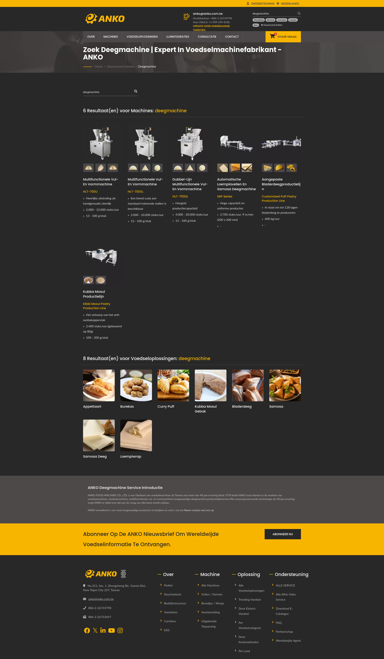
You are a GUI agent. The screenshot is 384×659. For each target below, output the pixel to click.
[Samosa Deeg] (99, 435)
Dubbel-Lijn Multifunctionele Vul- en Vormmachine (190, 184)
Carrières (170, 621)
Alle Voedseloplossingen (251, 587)
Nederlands (290, 3)
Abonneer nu (283, 534)
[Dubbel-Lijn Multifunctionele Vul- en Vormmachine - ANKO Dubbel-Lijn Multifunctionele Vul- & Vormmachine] (192, 148)
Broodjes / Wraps (212, 603)
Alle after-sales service (286, 596)
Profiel (168, 585)
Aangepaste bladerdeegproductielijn (281, 184)
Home (99, 66)
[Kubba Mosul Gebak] (210, 385)
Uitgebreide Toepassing (209, 623)
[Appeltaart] (99, 385)
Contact (232, 37)
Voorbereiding (210, 612)
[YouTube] (111, 630)
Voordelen (170, 612)
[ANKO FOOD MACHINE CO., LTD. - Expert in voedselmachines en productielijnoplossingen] (105, 18)
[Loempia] (281, 20)
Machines (111, 37)
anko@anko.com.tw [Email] (101, 599)
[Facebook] (87, 630)
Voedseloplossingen (142, 37)
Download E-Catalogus (284, 611)
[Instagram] (120, 630)
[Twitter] (95, 630)
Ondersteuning (262, 3)
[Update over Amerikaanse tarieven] (213, 28)
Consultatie (207, 37)
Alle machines (210, 585)
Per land (244, 651)
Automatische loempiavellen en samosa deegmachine (236, 184)
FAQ (279, 622)
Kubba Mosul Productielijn (94, 294)
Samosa (276, 406)
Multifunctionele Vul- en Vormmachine (100, 181)
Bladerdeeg (242, 406)
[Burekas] (136, 385)
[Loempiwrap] (136, 435)
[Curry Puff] (173, 385)
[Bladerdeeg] (248, 385)
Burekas (127, 406)
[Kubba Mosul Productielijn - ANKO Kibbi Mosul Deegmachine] (102, 260)
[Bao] (256, 25)
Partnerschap (284, 631)
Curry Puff (166, 406)
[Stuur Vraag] (283, 36)
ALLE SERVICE (285, 585)
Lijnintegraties (177, 37)
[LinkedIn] (103, 630)
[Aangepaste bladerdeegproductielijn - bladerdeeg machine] (281, 148)
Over (91, 37)
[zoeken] (298, 13)
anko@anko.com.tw (208, 14)
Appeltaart (92, 406)
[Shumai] (270, 20)
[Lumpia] (293, 20)
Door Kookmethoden (249, 639)
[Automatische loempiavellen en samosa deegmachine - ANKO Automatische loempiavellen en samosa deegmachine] (236, 148)
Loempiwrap (130, 456)
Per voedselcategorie (250, 625)
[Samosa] (285, 385)
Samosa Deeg (95, 456)
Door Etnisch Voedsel (247, 611)
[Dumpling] (259, 20)
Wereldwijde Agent (288, 640)
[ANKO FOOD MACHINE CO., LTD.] (117, 574)
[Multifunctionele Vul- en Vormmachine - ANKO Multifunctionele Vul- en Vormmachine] (102, 148)
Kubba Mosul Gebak (206, 409)
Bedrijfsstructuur (175, 603)
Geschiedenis (172, 594)
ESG (167, 630)
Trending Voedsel (250, 599)
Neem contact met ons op (199, 510)
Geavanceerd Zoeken (271, 25)
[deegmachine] (274, 13)
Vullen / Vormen (212, 594)
